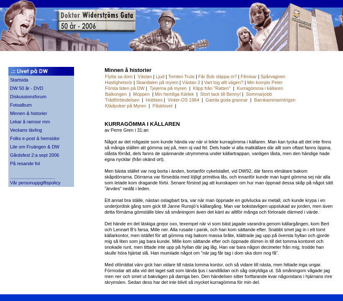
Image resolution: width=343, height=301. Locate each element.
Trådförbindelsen (122, 99)
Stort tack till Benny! (220, 94)
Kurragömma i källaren (260, 88)
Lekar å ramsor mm (30, 121)
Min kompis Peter (265, 82)
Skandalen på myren (157, 82)
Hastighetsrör (118, 82)
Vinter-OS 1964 (184, 99)
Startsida (19, 79)
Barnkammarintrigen (274, 99)
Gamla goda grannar (226, 99)
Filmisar (249, 76)
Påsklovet (163, 105)
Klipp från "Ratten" (211, 88)
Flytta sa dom (119, 76)
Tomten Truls (181, 76)
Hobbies (154, 99)
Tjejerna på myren (168, 88)
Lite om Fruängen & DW (34, 146)
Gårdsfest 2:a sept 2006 (34, 155)
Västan (145, 76)
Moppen (141, 94)
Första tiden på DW (125, 88)
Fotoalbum (21, 104)
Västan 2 (191, 82)
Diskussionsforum (28, 96)
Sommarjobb (259, 94)
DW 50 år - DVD (26, 88)
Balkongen (116, 94)
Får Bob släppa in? (217, 76)
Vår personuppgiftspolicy (35, 182)
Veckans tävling (26, 130)
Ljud (160, 76)
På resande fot (25, 163)
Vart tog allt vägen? (223, 82)
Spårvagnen (273, 76)
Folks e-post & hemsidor (35, 138)
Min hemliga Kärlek (174, 94)
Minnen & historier (28, 113)
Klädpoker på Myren (125, 105)
